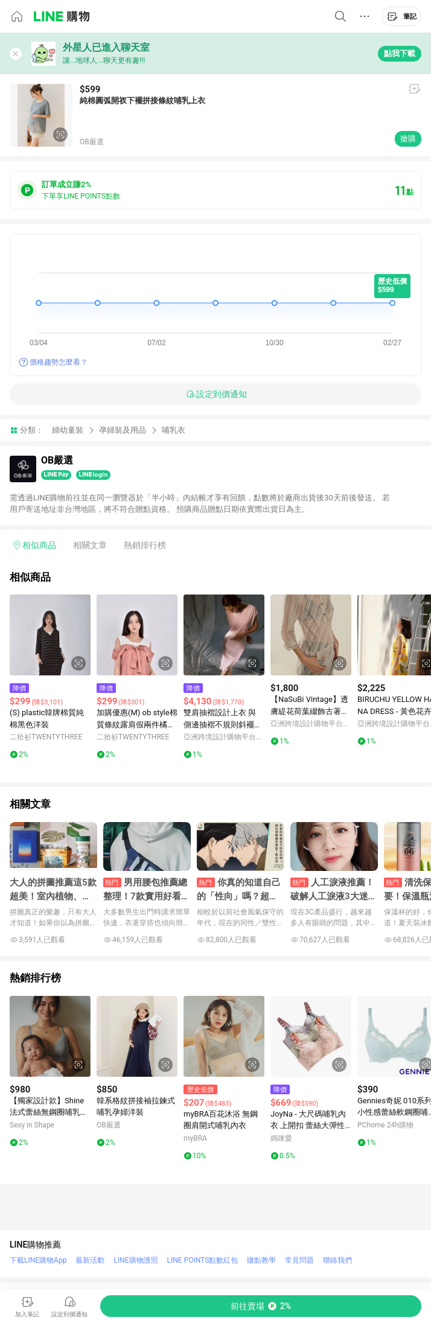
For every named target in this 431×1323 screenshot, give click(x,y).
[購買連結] (260, 1306)
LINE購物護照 (135, 1260)
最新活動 (89, 1260)
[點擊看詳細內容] (50, 635)
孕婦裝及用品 (122, 430)
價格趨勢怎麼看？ (59, 362)
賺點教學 (261, 1260)
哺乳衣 (173, 430)
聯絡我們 (337, 1260)
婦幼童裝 (67, 430)
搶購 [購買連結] (408, 138)
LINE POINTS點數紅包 (202, 1260)
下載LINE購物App (38, 1260)
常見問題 (299, 1260)
